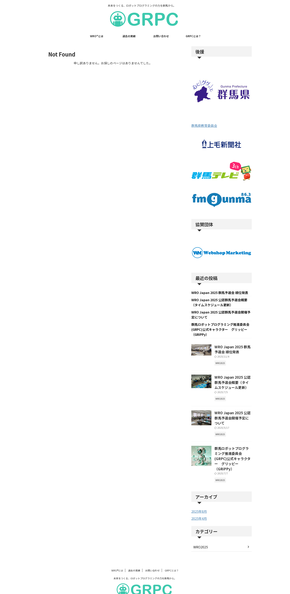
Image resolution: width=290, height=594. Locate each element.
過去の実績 (129, 36)
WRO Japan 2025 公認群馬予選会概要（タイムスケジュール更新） (232, 381)
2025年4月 (198, 503)
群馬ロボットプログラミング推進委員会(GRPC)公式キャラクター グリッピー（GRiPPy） (220, 330)
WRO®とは (96, 36)
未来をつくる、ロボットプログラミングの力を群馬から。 (145, 562)
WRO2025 (199, 531)
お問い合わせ (161, 36)
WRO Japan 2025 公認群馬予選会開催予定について (232, 413)
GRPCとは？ (193, 36)
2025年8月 (198, 496)
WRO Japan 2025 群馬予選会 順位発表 (219, 292)
